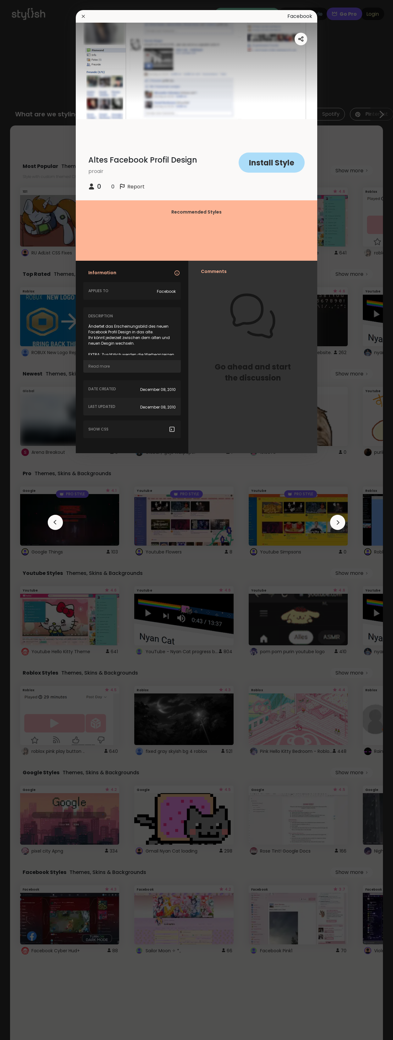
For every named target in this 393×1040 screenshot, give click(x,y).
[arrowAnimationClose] (55, 522)
